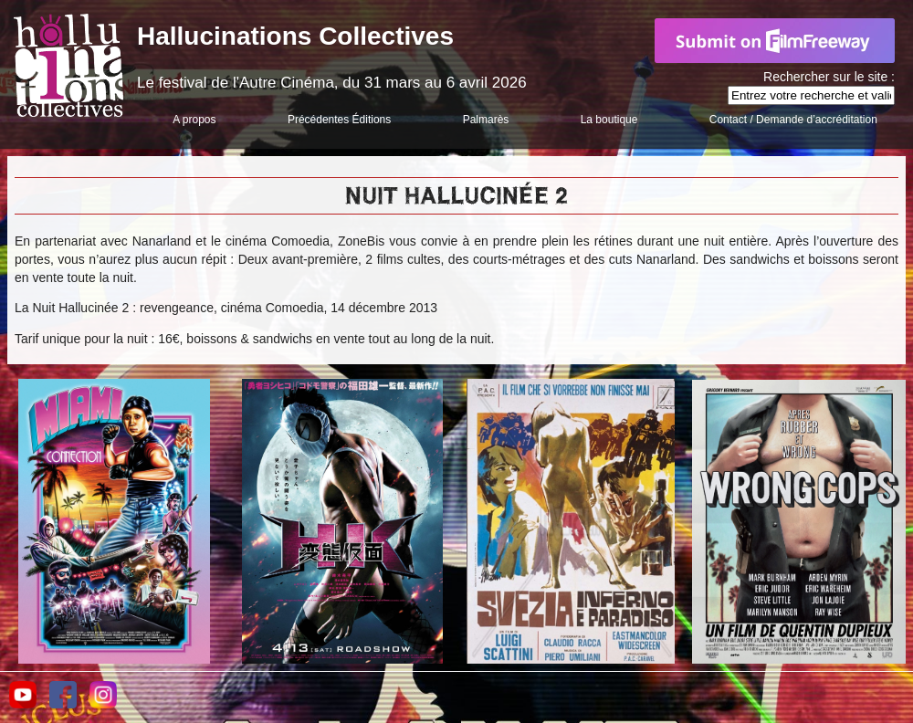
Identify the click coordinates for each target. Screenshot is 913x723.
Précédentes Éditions (339, 119)
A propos (194, 119)
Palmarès (486, 119)
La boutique (609, 119)
